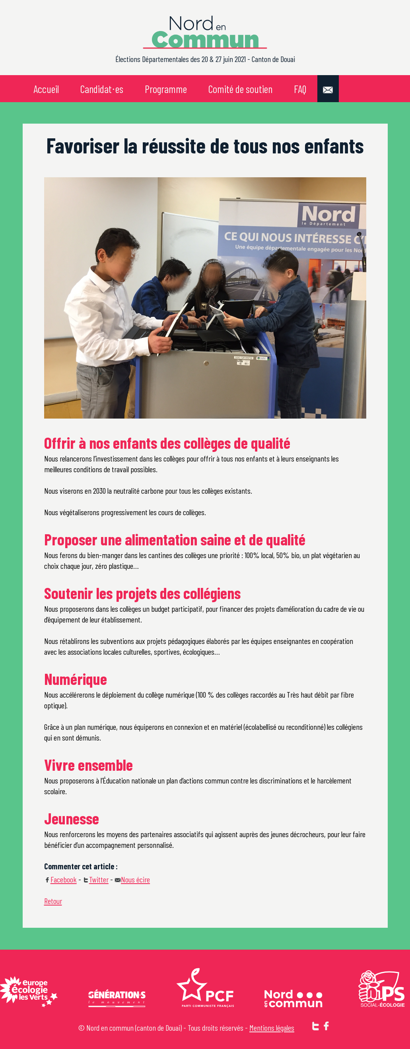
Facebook (60, 879)
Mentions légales (271, 1027)
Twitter (96, 879)
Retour (53, 901)
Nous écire (132, 879)
